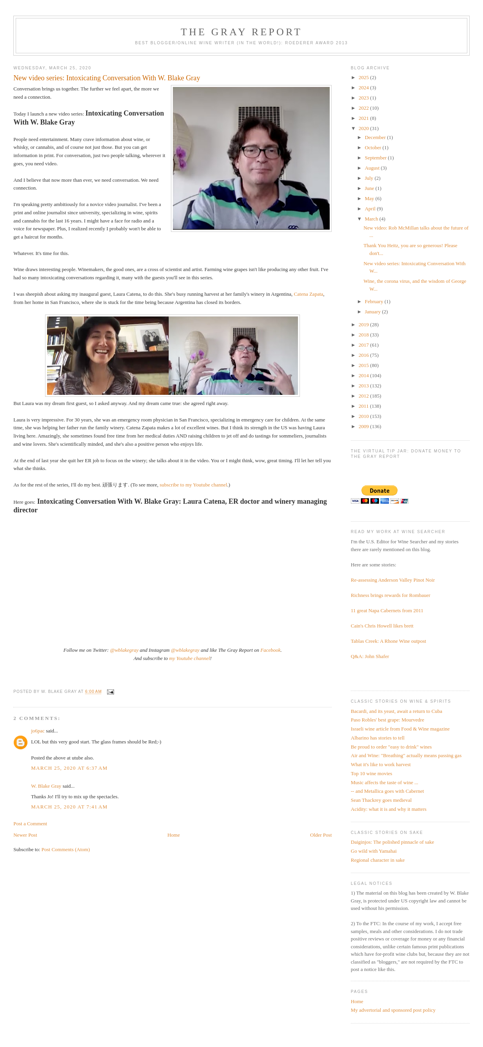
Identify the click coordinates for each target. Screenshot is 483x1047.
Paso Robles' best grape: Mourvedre (387, 720)
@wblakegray (124, 650)
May (370, 198)
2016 (364, 355)
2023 (364, 98)
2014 (364, 375)
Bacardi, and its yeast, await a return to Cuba (396, 711)
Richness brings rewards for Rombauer (390, 595)
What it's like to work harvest (381, 764)
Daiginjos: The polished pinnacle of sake (392, 842)
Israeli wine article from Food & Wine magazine (400, 729)
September (376, 158)
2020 (364, 128)
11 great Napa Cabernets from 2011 (387, 610)
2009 (364, 426)
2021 (364, 118)
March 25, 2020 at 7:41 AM (69, 807)
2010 (364, 416)
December (376, 137)
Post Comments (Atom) (66, 849)
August (373, 168)
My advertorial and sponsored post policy (393, 1010)
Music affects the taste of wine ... (384, 782)
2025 (364, 77)
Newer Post (25, 835)
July (369, 178)
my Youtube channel (189, 658)
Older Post (321, 835)
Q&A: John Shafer (370, 656)
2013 (364, 386)
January (373, 312)
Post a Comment (30, 823)
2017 (364, 345)
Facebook (270, 650)
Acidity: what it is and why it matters (389, 809)
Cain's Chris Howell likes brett (382, 626)
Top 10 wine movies (371, 773)
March (372, 219)
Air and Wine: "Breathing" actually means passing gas (406, 755)
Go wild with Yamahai (374, 851)
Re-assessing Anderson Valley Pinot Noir (393, 580)
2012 (364, 396)
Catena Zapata (308, 294)
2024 (364, 87)
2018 (364, 335)
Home (173, 835)
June (370, 188)
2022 (364, 108)
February (374, 301)
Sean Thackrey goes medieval (381, 800)
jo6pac (38, 731)
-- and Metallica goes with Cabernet (387, 791)
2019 (364, 324)
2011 (364, 406)
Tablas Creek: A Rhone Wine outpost (388, 641)
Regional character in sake (378, 860)
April (371, 209)
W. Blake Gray (46, 786)
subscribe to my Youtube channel (193, 485)
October (373, 147)
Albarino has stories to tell (378, 738)
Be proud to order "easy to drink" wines (391, 747)
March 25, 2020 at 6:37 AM (69, 768)
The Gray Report (241, 32)
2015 (364, 365)
